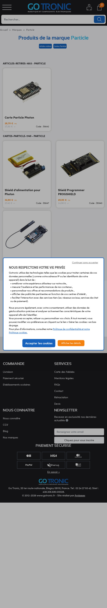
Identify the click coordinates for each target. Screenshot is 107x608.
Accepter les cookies (38, 343)
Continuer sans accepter (85, 262)
